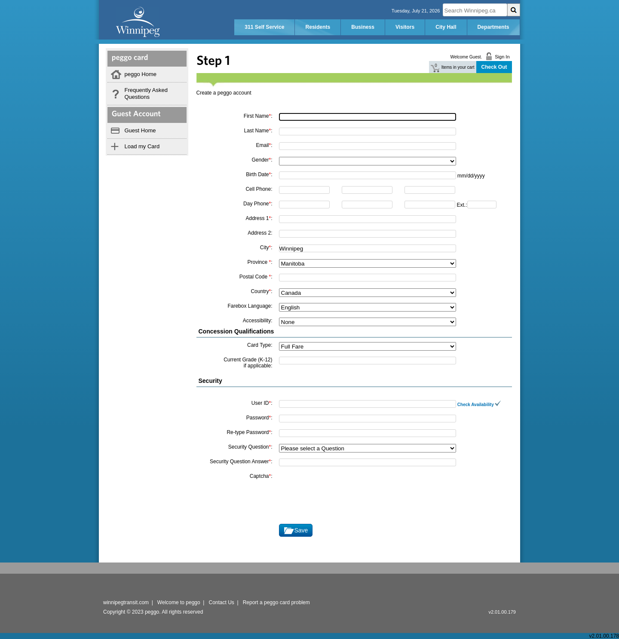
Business (362, 27)
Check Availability (479, 404)
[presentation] (344, 490)
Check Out (494, 67)
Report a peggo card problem (276, 602)
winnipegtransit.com (126, 602)
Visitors (404, 27)
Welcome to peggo (178, 602)
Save (301, 530)
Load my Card (142, 146)
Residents (317, 27)
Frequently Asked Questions (146, 93)
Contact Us (221, 602)
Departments (493, 27)
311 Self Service (264, 27)
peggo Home (140, 74)
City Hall (445, 27)
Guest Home (140, 130)
